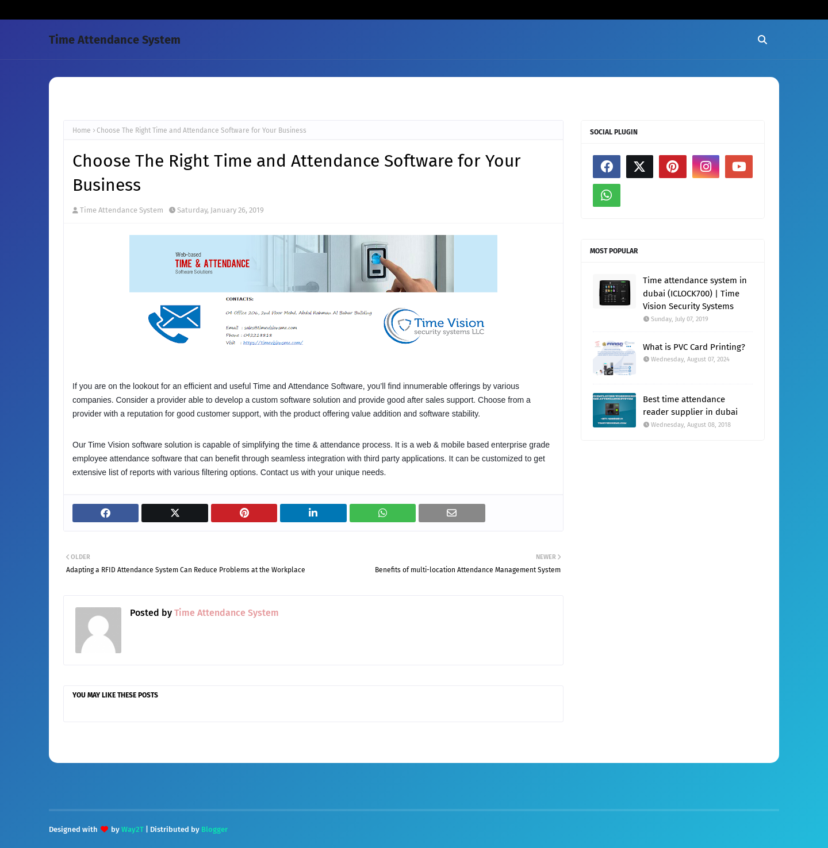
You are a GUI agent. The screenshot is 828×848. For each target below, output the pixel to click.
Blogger (214, 829)
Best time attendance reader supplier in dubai (690, 406)
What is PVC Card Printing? (694, 347)
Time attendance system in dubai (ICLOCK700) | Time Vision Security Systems (695, 293)
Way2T (132, 829)
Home (81, 130)
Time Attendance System (115, 40)
